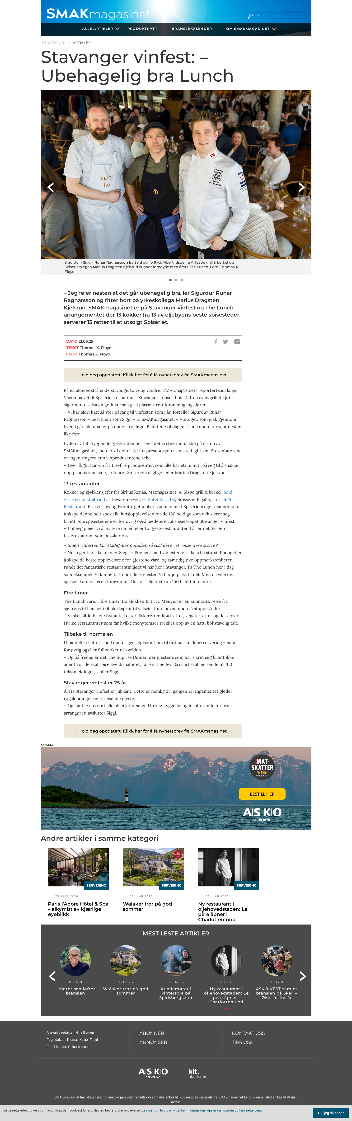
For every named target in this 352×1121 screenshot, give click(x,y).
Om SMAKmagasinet (249, 29)
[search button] (249, 16)
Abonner (151, 1033)
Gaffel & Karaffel (158, 499)
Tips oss (242, 1042)
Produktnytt (142, 29)
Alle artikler (99, 29)
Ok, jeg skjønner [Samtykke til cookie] (331, 1113)
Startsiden (54, 43)
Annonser (153, 1042)
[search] (278, 16)
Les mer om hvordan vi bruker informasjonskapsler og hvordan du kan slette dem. (202, 1110)
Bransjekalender (192, 29)
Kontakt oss (248, 1033)
